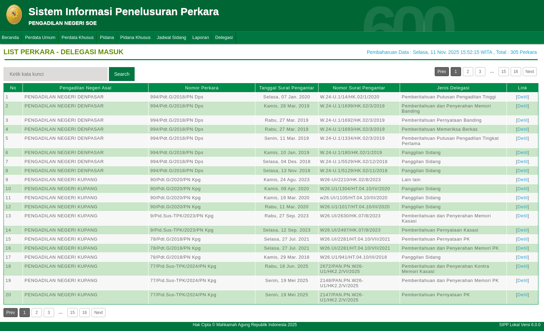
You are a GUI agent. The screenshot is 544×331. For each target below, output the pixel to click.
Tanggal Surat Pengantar (286, 87)
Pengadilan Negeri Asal (85, 87)
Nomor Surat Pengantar (359, 87)
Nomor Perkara (202, 87)
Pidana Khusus (135, 37)
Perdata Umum (40, 37)
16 (515, 71)
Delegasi (224, 37)
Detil (523, 96)
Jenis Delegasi (453, 87)
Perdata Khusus (78, 37)
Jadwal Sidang (171, 37)
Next (530, 71)
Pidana (107, 37)
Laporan (201, 37)
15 (503, 71)
